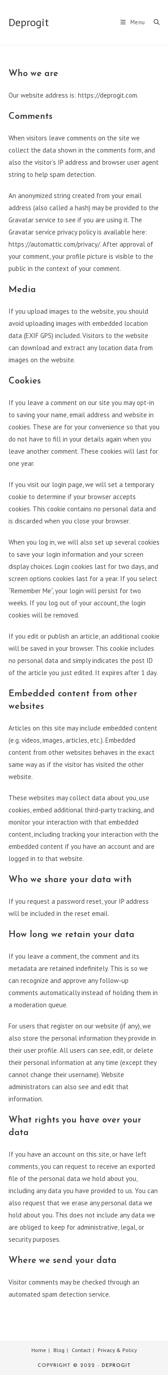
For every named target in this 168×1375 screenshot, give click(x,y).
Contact (81, 1350)
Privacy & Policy (117, 1350)
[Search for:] (153, 22)
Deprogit (29, 22)
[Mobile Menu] (133, 22)
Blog (59, 1350)
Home (38, 1350)
